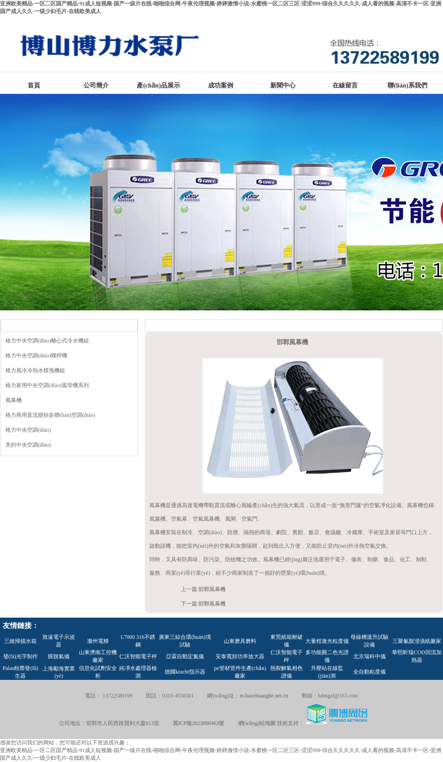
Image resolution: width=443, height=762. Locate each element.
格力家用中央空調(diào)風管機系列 (47, 385)
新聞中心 (282, 85)
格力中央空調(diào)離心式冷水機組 (47, 340)
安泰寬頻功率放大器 (240, 656)
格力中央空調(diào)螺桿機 (36, 355)
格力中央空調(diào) (28, 430)
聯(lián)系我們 (407, 85)
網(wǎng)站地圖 (257, 723)
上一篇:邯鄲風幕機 (203, 589)
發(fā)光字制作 (20, 656)
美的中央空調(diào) (28, 445)
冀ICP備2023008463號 (199, 723)
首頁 (34, 85)
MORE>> (128, 326)
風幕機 (13, 400)
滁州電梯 (98, 641)
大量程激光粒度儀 (327, 641)
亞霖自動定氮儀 (185, 656)
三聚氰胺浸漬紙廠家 (416, 641)
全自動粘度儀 (369, 672)
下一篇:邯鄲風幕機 (203, 603)
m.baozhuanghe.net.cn (264, 696)
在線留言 (345, 85)
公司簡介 (96, 85)
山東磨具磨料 (240, 641)
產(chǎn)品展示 (158, 85)
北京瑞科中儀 (369, 656)
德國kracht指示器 (185, 672)
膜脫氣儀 (58, 656)
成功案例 (220, 85)
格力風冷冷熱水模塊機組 (35, 370)
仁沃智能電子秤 (138, 656)
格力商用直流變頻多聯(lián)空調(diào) (50, 415)
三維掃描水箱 (20, 641)
